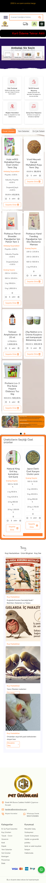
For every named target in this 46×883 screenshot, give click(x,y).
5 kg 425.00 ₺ (12, 497)
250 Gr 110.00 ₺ (11, 273)
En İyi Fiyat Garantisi (9, 829)
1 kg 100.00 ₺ (32, 489)
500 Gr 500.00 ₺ (32, 262)
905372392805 (33, 816)
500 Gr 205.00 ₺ (11, 278)
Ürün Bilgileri (27, 553)
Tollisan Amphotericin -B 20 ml (12, 335)
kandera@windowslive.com (16, 809)
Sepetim (41, 23)
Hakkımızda (29, 853)
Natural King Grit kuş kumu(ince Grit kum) (13, 472)
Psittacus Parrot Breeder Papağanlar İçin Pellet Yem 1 (12, 237)
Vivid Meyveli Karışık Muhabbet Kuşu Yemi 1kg (34, 163)
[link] (6, 199)
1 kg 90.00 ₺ (12, 492)
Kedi (3, 843)
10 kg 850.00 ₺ (32, 500)
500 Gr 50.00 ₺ (13, 485)
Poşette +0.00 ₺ (11, 175)
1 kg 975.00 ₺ (31, 267)
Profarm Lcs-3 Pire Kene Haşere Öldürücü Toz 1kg (12, 388)
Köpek (3, 846)
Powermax (5, 860)
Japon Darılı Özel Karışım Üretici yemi (32, 471)
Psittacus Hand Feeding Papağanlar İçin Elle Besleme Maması (34, 239)
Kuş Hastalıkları (12, 553)
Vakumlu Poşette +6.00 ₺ (11, 181)
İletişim (27, 849)
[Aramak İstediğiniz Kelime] (40, 17)
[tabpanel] (23, 422)
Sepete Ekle (12, 204)
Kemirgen (5, 856)
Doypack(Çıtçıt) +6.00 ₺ (12, 188)
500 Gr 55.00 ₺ (32, 482)
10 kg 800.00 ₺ (13, 503)
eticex (23, 880)
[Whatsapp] (41, 869)
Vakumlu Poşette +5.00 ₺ (11, 255)
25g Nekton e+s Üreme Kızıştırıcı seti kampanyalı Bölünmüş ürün (33, 336)
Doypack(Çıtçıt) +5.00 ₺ (12, 263)
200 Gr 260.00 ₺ (32, 257)
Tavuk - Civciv (6, 836)
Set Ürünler (6, 853)
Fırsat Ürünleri (9, 131)
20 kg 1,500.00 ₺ (13, 510)
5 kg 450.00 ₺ (32, 494)
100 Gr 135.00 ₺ (32, 252)
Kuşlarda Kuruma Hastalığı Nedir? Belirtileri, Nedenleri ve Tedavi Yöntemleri (20, 603)
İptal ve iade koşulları (33, 846)
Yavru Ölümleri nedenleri (16, 689)
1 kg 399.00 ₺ (10, 283)
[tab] (21, 433)
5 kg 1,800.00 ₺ (11, 288)
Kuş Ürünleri (6, 832)
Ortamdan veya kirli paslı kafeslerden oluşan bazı (21, 738)
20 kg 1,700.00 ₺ (33, 508)
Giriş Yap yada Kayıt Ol (34, 23)
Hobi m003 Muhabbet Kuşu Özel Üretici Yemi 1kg (12, 163)
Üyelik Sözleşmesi (32, 836)
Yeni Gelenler (23, 131)
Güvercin (4, 839)
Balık (3, 863)
